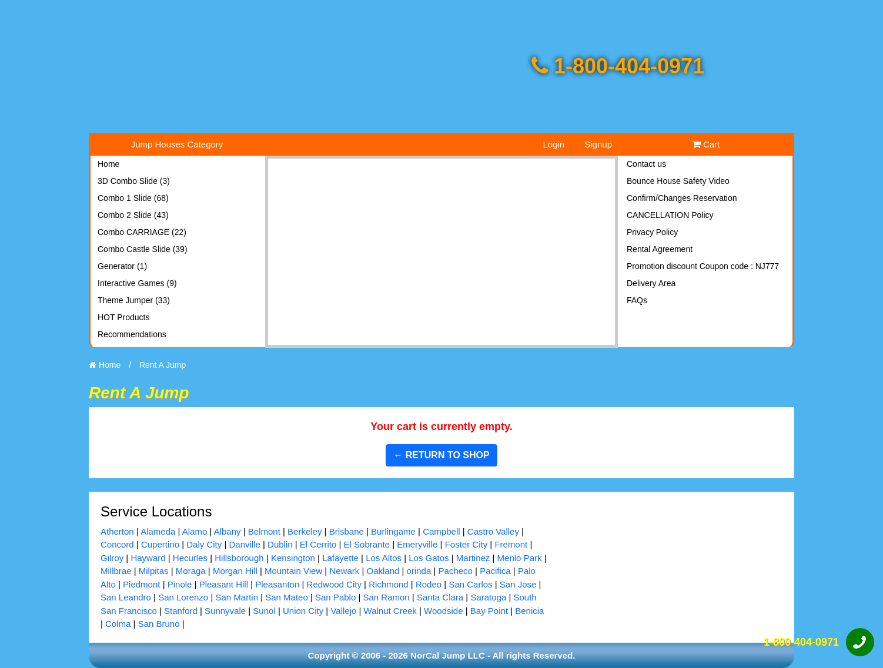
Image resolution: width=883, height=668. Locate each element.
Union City (303, 611)
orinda (419, 571)
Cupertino (160, 544)
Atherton (117, 531)
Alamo (195, 531)
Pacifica (495, 571)
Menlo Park (519, 558)
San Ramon (386, 597)
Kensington (293, 558)
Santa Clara (440, 597)
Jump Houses (177, 144)
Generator (122, 266)
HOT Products (123, 317)
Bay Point (489, 611)
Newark (344, 571)
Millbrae (116, 571)
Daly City (204, 544)
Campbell (441, 531)
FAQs (637, 300)
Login (553, 144)
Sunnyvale (225, 611)
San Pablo (335, 597)
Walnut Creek (390, 611)
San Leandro (126, 597)
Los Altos (384, 558)
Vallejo (343, 611)
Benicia (529, 611)
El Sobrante (367, 544)
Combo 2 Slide (133, 215)
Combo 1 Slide (133, 198)
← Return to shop (441, 455)
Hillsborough (239, 558)
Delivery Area (651, 283)
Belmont (264, 531)
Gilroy (112, 558)
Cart (706, 144)
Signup (598, 144)
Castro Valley (493, 531)
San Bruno (159, 624)
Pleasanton (277, 584)
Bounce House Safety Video (678, 181)
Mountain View (293, 571)
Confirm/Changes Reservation (682, 198)
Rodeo (429, 584)
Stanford (181, 611)
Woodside (443, 611)
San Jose (518, 584)
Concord (117, 544)
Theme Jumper (134, 300)
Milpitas (154, 571)
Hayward (148, 558)
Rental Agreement (660, 249)
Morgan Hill (235, 571)
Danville (244, 544)
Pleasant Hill (223, 584)
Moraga (191, 571)
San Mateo (286, 597)
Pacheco (456, 571)
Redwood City (334, 584)
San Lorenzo (183, 597)
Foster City (466, 544)
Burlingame (393, 531)
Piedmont (141, 584)
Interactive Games (137, 283)
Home (108, 164)
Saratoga (488, 597)
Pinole (180, 584)
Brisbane (346, 531)
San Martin (236, 597)
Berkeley (304, 531)
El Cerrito (318, 544)
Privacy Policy (652, 232)
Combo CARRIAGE (142, 232)
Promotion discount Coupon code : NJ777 (703, 266)
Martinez (473, 558)
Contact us (646, 164)
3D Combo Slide (134, 181)
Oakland (382, 571)
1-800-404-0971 (617, 66)
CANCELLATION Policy (670, 215)
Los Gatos (429, 558)
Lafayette (340, 558)
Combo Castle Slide (143, 249)
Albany (227, 531)
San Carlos (470, 584)
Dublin (280, 544)
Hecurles (190, 558)
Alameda (158, 531)
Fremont (510, 544)
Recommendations (132, 334)
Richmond (389, 584)
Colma (118, 624)
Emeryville (417, 544)
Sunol (264, 611)
